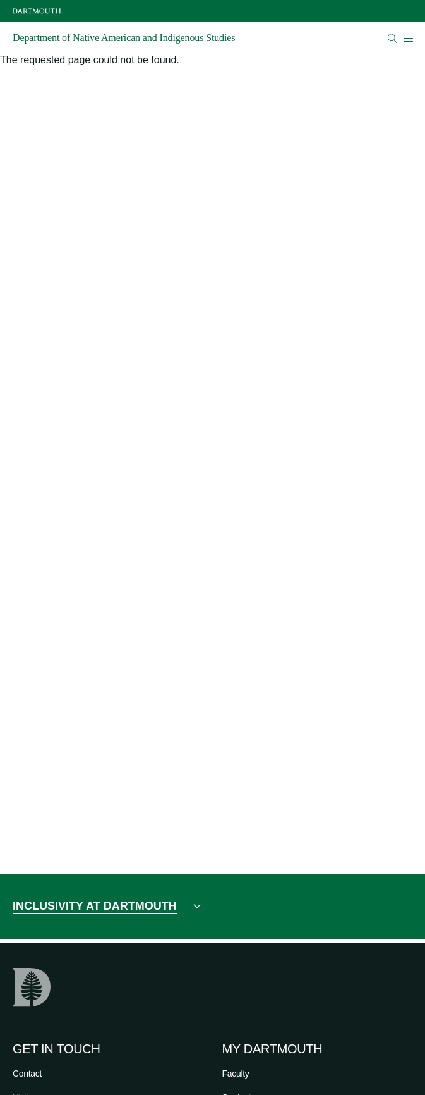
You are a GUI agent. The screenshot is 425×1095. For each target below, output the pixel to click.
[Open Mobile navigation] (408, 38)
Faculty (235, 1073)
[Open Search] (392, 38)
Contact (27, 1073)
